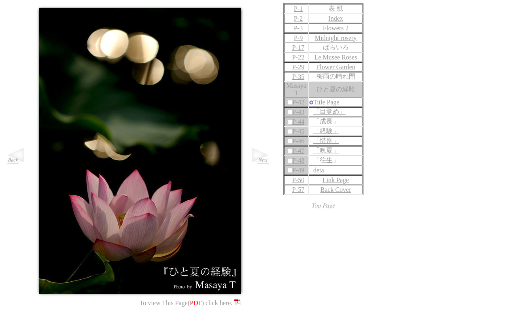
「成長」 (326, 121)
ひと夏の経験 (335, 89)
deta (318, 170)
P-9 (298, 37)
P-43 (298, 111)
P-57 (298, 189)
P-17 (298, 47)
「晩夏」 (326, 150)
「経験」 (326, 130)
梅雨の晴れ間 (335, 76)
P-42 (298, 102)
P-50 (298, 179)
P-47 (298, 150)
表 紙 (336, 8)
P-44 (298, 121)
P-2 (298, 18)
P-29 (298, 67)
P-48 (298, 160)
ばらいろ (336, 47)
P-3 (298, 28)
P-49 (298, 170)
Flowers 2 (336, 28)
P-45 (298, 131)
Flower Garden (335, 67)
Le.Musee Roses (335, 57)
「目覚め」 (329, 111)
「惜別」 (326, 140)
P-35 (298, 76)
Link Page (336, 179)
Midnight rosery (336, 37)
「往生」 (326, 160)
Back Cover (336, 189)
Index (335, 18)
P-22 (298, 57)
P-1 (298, 8)
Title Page (326, 102)
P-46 (298, 141)
